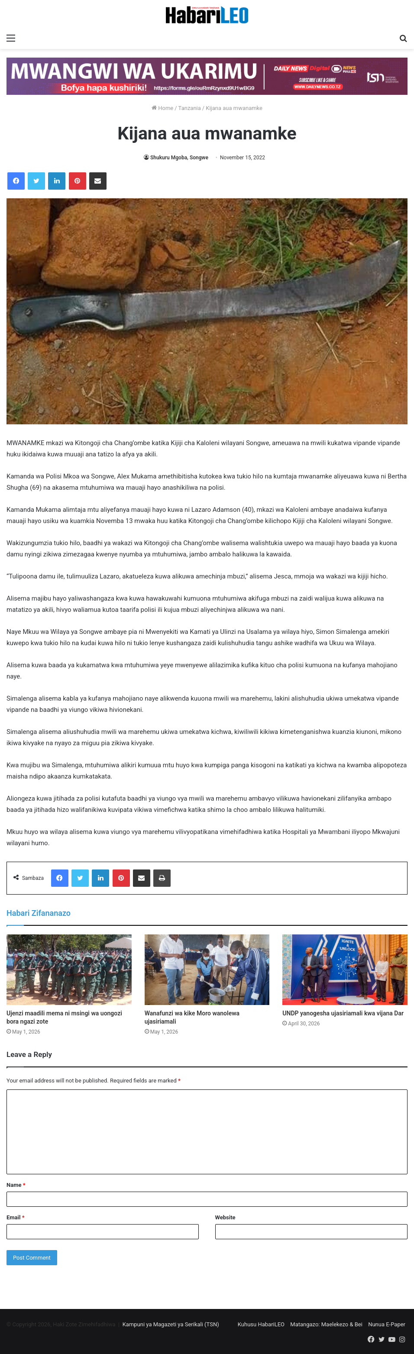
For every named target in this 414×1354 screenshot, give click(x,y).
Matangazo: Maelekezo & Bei (326, 1324)
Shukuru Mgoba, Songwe (179, 158)
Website (225, 1217)
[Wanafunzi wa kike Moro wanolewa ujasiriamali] (207, 969)
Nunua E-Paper (386, 1324)
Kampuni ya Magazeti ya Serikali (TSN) (171, 1324)
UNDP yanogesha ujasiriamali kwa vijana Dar (343, 1013)
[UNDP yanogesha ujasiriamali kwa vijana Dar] (345, 969)
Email (15, 1217)
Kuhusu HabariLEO (261, 1324)
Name (16, 1185)
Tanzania (189, 108)
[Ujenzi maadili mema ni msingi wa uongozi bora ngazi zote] (69, 969)
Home (162, 108)
